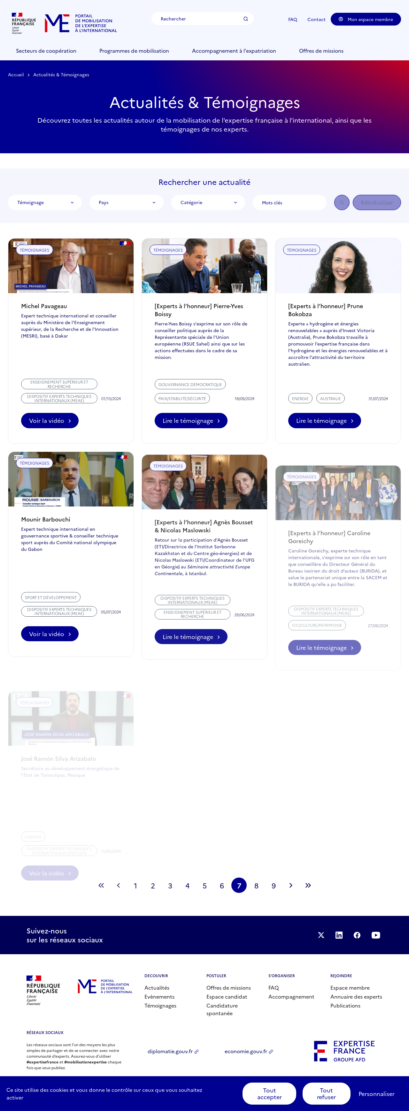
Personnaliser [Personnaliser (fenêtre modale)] (377, 1094)
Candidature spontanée (222, 1009)
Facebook (357, 935)
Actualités (156, 987)
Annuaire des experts (356, 996)
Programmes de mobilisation (134, 50)
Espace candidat (226, 996)
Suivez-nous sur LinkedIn (337, 935)
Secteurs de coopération (46, 50)
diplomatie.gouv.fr (170, 1050)
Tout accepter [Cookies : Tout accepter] (269, 1093)
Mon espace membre (366, 19)
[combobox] (45, 202)
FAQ (292, 19)
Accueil (16, 74)
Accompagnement (291, 996)
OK (342, 202)
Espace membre (350, 987)
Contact (316, 19)
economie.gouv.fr (246, 1050)
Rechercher (247, 19)
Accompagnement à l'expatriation (234, 50)
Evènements (159, 996)
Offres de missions (321, 50)
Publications (345, 1005)
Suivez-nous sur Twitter (316, 935)
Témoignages (160, 1005)
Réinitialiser (377, 202)
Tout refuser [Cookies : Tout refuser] (326, 1093)
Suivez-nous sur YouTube (378, 935)
